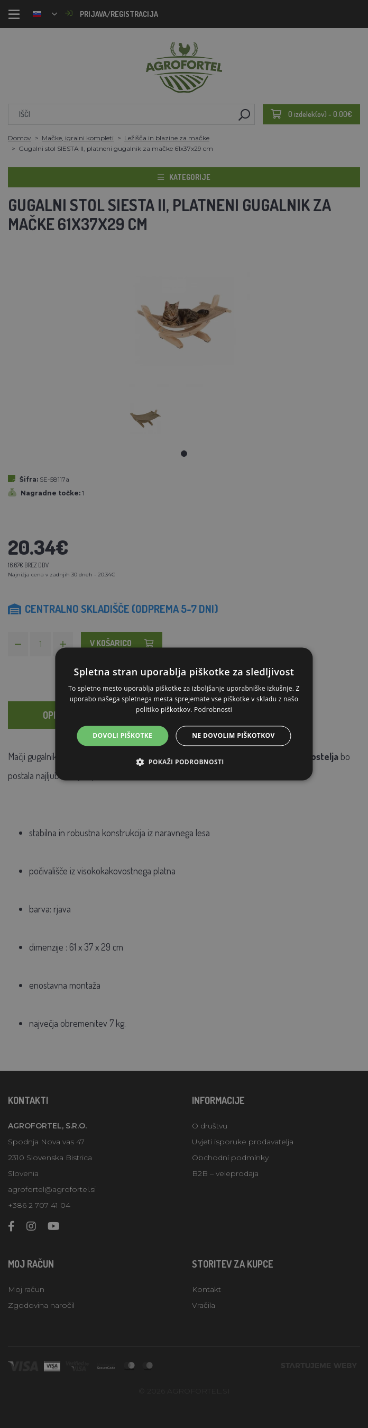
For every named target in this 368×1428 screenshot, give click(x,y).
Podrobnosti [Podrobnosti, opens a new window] (213, 709)
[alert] (184, 714)
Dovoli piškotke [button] (122, 735)
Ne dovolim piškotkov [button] (233, 735)
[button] (184, 762)
